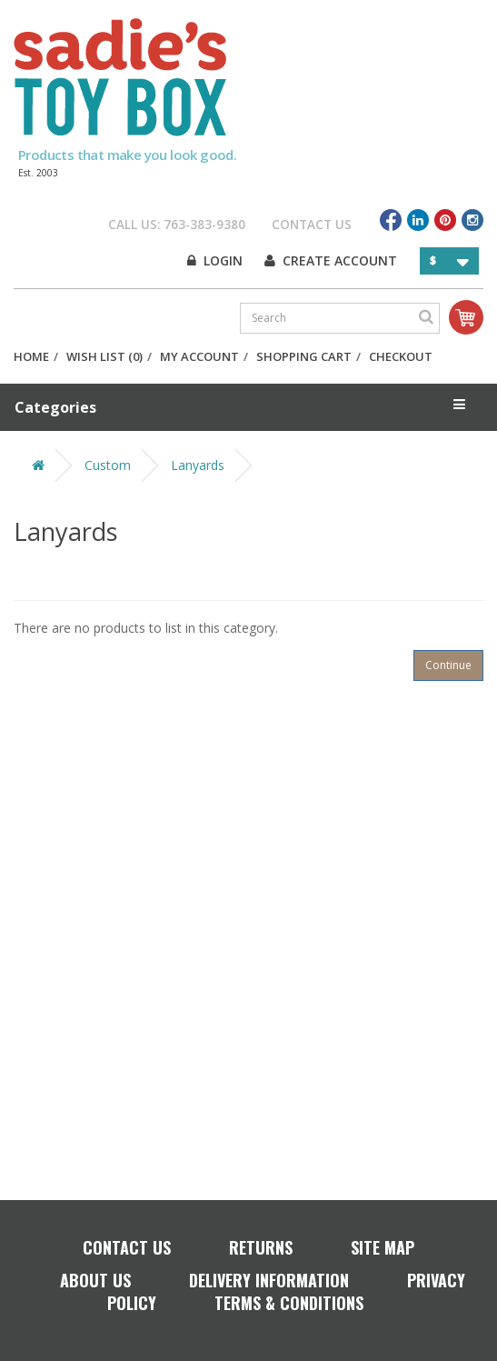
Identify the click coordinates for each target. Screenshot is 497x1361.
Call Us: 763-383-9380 (176, 224)
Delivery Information (269, 1280)
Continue (448, 665)
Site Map (382, 1247)
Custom (107, 465)
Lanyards (197, 465)
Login (215, 260)
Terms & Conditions (288, 1303)
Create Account (330, 260)
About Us (95, 1280)
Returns (261, 1247)
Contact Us (312, 224)
